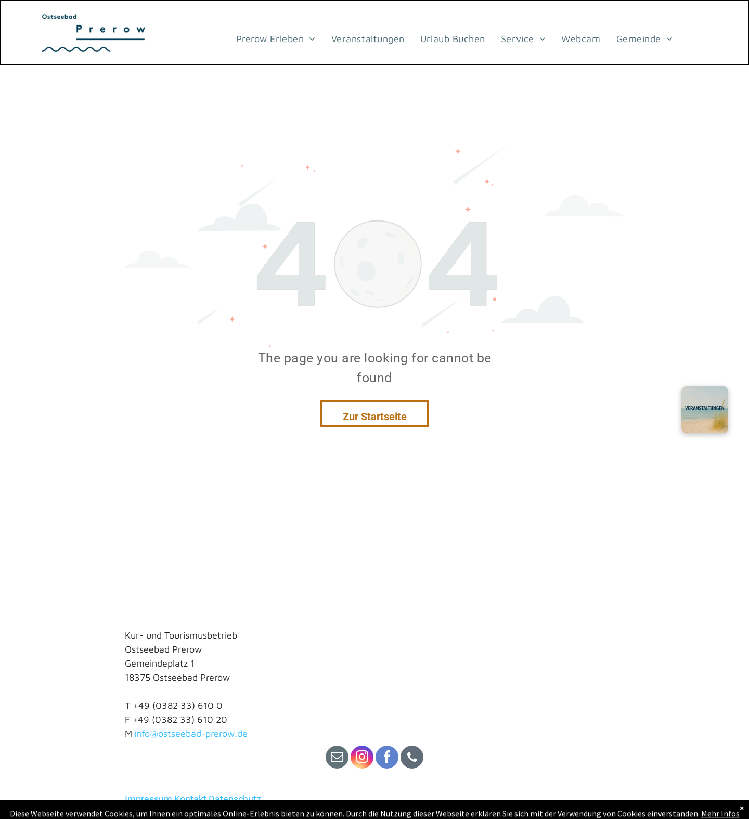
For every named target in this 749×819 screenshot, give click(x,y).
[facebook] (387, 758)
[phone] (412, 758)
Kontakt (190, 799)
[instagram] (362, 758)
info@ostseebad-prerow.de (191, 733)
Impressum (148, 799)
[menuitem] (276, 38)
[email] (337, 758)
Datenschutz (235, 799)
